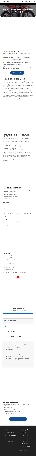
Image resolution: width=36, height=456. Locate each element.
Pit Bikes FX (25, 432)
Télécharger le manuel (18, 419)
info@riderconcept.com (29, 1)
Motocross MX (26, 435)
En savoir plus (17, 72)
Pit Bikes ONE (25, 434)
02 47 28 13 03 (6, 1)
